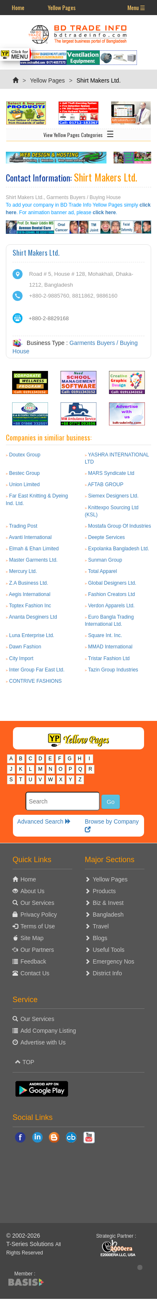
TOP (24, 1062)
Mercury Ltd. (23, 571)
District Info (107, 973)
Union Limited (24, 484)
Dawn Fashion (25, 647)
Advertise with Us (43, 1042)
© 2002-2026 (23, 1235)
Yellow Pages (62, 7)
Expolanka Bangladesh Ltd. (118, 549)
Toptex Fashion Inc (30, 606)
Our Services (37, 902)
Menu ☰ (136, 7)
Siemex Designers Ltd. (113, 496)
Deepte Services (106, 537)
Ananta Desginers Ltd (33, 617)
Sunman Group (105, 560)
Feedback (33, 961)
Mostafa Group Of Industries (119, 526)
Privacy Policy (38, 914)
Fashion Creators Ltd (111, 594)
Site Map (31, 938)
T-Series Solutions (31, 1244)
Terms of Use (37, 926)
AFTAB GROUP (105, 484)
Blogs (100, 938)
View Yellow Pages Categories (78, 133)
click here (104, 212)
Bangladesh (108, 914)
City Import (21, 658)
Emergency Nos (113, 961)
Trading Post (23, 526)
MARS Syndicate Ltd (111, 473)
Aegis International (29, 594)
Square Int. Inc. (105, 635)
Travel (101, 926)
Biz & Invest (108, 902)
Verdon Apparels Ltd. (111, 606)
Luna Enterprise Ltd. (31, 635)
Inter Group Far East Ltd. (37, 670)
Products (104, 891)
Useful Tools (108, 949)
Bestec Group (24, 473)
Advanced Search (44, 821)
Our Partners (37, 949)
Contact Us (34, 973)
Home (18, 7)
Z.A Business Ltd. (28, 583)
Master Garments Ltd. (33, 560)
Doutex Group (25, 455)
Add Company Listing (48, 1030)
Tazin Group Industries (113, 670)
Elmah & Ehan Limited (34, 549)
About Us (32, 891)
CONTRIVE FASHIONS (35, 681)
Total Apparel (102, 571)
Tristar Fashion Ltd (109, 658)
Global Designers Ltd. (112, 583)
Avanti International (30, 537)
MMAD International (110, 647)
